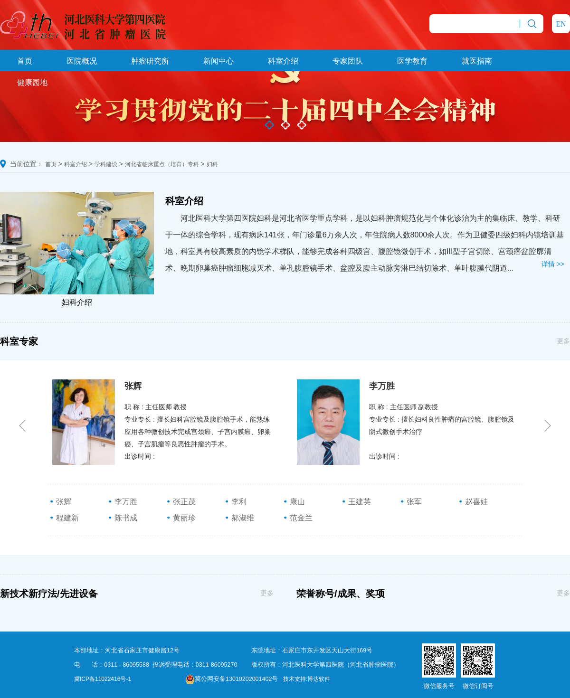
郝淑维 (239, 518)
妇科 (212, 164)
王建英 (356, 502)
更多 (563, 341)
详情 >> (553, 264)
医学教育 (412, 61)
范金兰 (298, 518)
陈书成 (122, 518)
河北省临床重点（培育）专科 (162, 164)
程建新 (64, 518)
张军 (411, 502)
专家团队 (347, 61)
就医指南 (477, 61)
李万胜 (122, 502)
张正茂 (181, 502)
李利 (236, 502)
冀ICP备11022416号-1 (102, 679)
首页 (24, 61)
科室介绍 (283, 61)
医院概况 (81, 61)
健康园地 (32, 82)
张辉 (60, 502)
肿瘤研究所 (150, 61)
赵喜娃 (473, 502)
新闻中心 (218, 61)
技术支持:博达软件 (306, 679)
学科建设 (106, 164)
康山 (294, 502)
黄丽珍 (181, 518)
